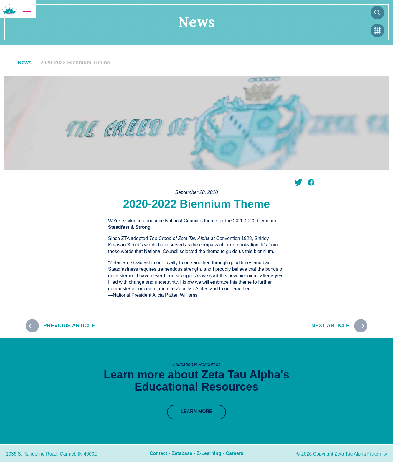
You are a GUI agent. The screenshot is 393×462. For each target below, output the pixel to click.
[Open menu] (27, 9)
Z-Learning (209, 453)
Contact (158, 453)
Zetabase (182, 453)
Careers (234, 453)
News (25, 63)
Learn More (196, 411)
